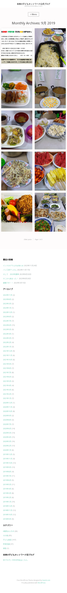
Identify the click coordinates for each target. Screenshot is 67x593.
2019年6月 (7, 480)
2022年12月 (7, 312)
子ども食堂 (7, 540)
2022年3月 (7, 338)
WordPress (41, 583)
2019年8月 (7, 471)
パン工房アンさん (10, 270)
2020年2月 (7, 445)
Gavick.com (46, 580)
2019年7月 (7, 476)
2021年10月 (7, 359)
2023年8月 (7, 299)
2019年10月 (7, 463)
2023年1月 (7, 308)
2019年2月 (7, 497)
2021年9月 (7, 364)
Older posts (28, 239)
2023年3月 (7, 303)
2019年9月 (7, 467)
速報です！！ (8, 283)
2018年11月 (7, 510)
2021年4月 (7, 385)
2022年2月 (7, 342)
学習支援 (6, 544)
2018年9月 (7, 519)
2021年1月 (7, 398)
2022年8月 (7, 316)
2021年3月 (7, 390)
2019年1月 (7, 501)
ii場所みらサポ (8, 531)
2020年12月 (7, 402)
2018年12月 (7, 506)
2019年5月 (7, 484)
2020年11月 (7, 407)
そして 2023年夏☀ (11, 274)
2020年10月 (7, 411)
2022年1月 (7, 346)
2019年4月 (7, 489)
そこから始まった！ (10, 278)
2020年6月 (7, 428)
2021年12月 (7, 351)
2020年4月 (7, 437)
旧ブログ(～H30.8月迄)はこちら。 (16, 560)
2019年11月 (7, 458)
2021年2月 (7, 394)
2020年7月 (7, 424)
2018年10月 (7, 514)
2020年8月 (7, 420)
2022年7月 (7, 321)
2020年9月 (7, 415)
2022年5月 (7, 329)
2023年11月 (7, 295)
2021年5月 (7, 381)
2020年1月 (7, 450)
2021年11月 (7, 355)
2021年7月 (7, 372)
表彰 (4, 548)
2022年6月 (7, 325)
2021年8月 (7, 368)
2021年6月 (7, 377)
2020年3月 (7, 441)
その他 (5, 535)
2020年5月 (7, 433)
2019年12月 (7, 454)
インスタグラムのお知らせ (13, 265)
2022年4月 (7, 334)
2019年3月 (7, 493)
